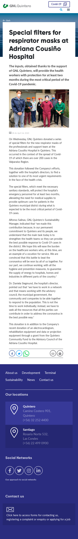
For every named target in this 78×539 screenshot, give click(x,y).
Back (8, 20)
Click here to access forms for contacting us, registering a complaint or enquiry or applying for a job (38, 517)
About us (11, 373)
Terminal (50, 373)
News (31, 380)
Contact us (46, 380)
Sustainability (14, 380)
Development (31, 373)
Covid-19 (56, 3)
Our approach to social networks (20, 479)
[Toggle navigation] (68, 9)
